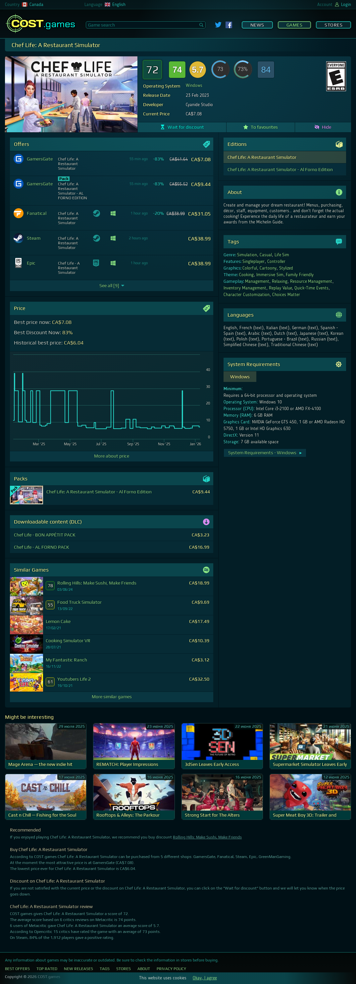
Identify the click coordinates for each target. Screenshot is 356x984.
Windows (194, 85)
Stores (333, 25)
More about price (111, 456)
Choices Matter (286, 294)
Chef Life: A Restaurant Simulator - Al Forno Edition (280, 169)
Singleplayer (253, 261)
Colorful (249, 268)
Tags (105, 968)
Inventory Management (245, 288)
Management (257, 281)
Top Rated (46, 968)
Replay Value (280, 288)
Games (294, 25)
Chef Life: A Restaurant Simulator (262, 157)
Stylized (286, 268)
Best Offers (17, 968)
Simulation (247, 255)
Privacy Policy (171, 968)
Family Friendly (300, 275)
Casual (266, 255)
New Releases (78, 968)
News (257, 25)
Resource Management (311, 281)
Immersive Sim (269, 275)
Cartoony (268, 268)
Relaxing (279, 281)
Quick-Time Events (311, 288)
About (143, 968)
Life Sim (282, 255)
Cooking (246, 275)
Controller (276, 261)
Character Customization (247, 294)
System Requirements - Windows (265, 452)
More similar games (112, 696)
